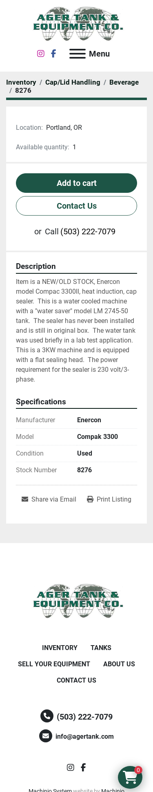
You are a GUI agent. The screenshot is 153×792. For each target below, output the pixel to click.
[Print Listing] (109, 499)
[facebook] (53, 54)
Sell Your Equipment (54, 664)
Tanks (101, 648)
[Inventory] (21, 82)
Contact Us (77, 206)
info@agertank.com (84, 736)
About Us (119, 664)
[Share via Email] (49, 499)
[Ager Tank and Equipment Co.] (76, 601)
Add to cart (77, 183)
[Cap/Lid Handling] (72, 82)
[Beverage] (124, 82)
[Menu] (77, 54)
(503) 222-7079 (87, 231)
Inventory (60, 648)
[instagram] (40, 54)
